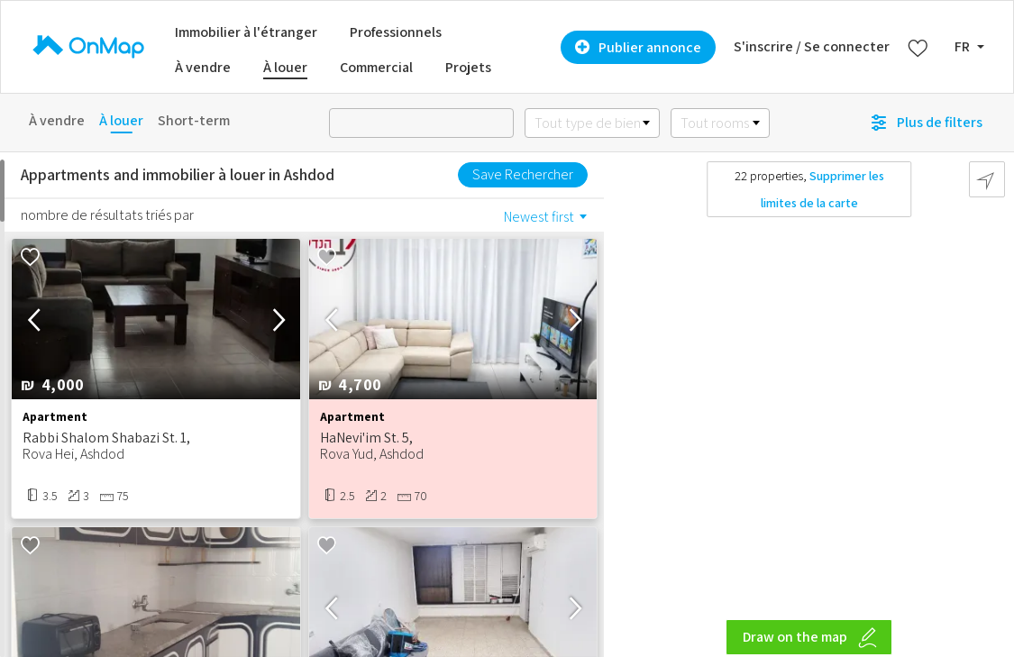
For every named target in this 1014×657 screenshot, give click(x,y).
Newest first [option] (539, 216)
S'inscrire (763, 46)
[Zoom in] (992, 617)
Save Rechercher (522, 174)
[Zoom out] (992, 643)
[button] (278, 319)
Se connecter (847, 46)
